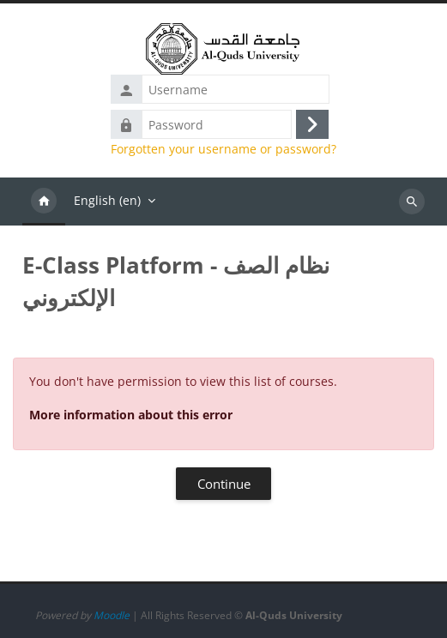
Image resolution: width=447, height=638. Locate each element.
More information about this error (131, 414)
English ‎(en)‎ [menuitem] (107, 200)
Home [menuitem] (43, 202)
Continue (224, 483)
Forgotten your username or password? (223, 149)
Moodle (112, 615)
